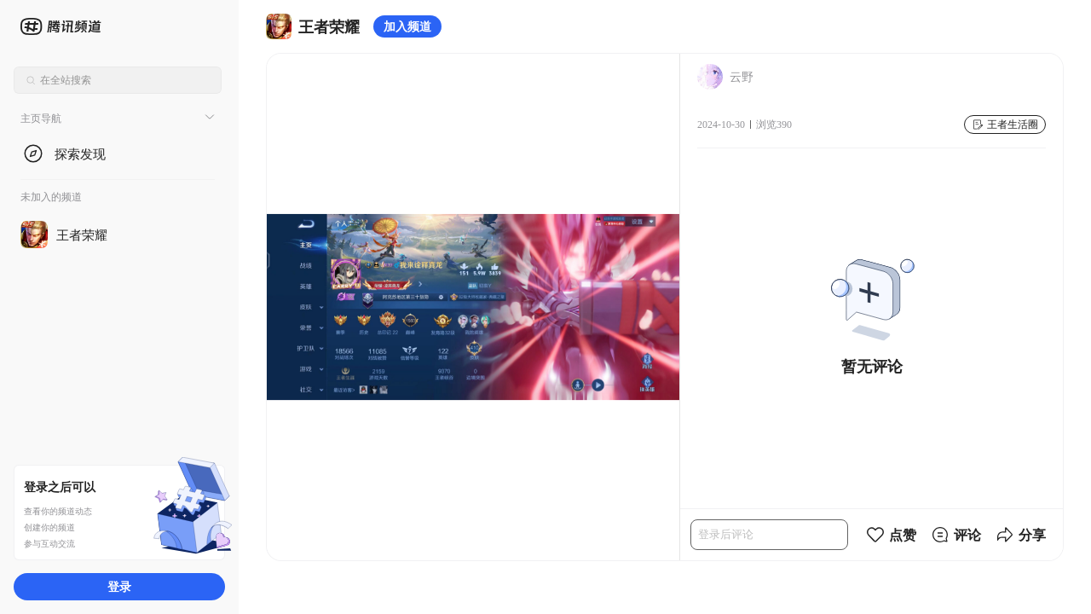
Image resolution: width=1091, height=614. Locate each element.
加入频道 (407, 26)
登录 (119, 586)
